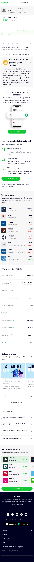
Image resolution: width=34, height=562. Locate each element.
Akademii (11, 186)
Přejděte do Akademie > (17, 402)
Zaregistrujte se (5, 47)
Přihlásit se (24, 3)
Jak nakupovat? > (24, 54)
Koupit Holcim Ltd (17, 132)
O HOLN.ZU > (13, 54)
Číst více (5, 396)
